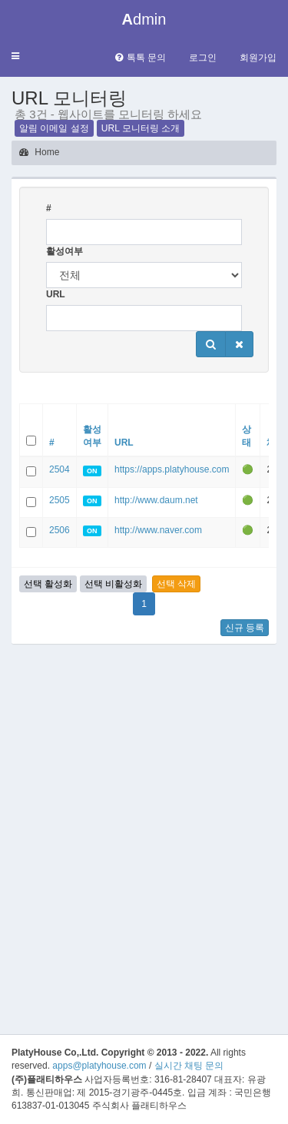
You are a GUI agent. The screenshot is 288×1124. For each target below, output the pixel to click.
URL (55, 294)
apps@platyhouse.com (99, 1065)
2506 (59, 530)
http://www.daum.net (156, 500)
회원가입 (258, 57)
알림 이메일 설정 (54, 128)
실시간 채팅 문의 (189, 1065)
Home (39, 152)
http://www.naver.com (158, 530)
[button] (15, 56)
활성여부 (64, 251)
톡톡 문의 (140, 57)
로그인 (203, 57)
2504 (59, 469)
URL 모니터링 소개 (140, 128)
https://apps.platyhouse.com (171, 469)
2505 (59, 500)
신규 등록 (244, 627)
